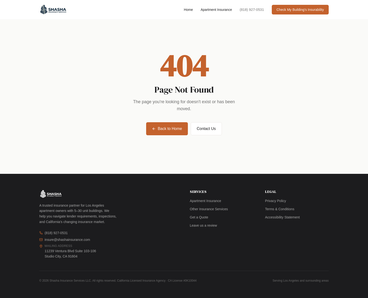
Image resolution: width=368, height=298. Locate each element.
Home (188, 10)
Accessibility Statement (282, 217)
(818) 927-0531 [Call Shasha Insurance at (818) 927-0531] (252, 10)
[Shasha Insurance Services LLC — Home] (53, 9)
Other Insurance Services (209, 209)
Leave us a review (203, 225)
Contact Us (206, 129)
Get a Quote (199, 217)
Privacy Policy (275, 201)
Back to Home (167, 129)
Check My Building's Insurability (300, 10)
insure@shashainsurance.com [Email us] (64, 240)
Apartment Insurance (216, 10)
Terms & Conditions (279, 209)
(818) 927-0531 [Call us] (53, 233)
